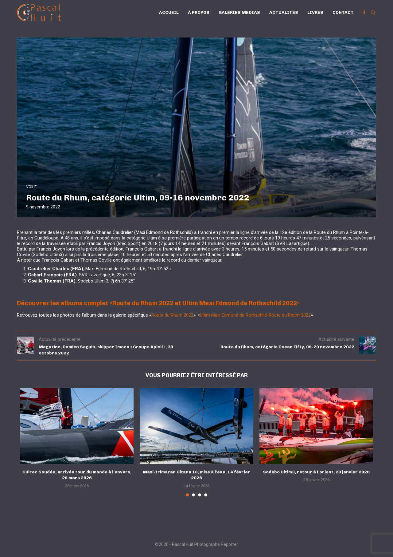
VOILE (31, 186)
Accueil (169, 12)
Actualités (283, 12)
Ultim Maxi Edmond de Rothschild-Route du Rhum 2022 (255, 315)
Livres (315, 12)
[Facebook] (364, 12)
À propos (198, 12)
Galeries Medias (239, 12)
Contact (343, 12)
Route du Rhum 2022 (172, 315)
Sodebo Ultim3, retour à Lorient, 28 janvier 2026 (316, 472)
